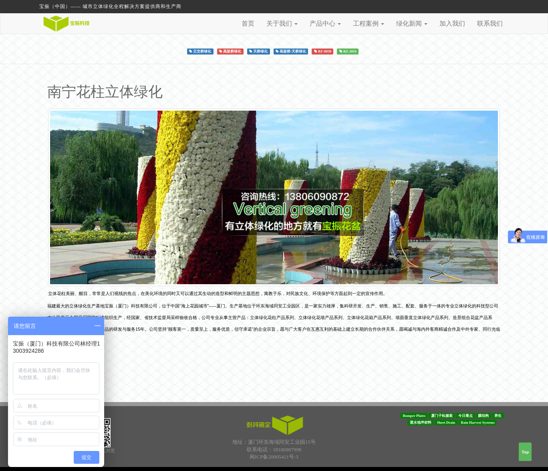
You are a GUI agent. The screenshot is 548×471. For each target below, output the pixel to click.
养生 (498, 416)
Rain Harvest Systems (478, 422)
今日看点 (465, 416)
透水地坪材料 (420, 422)
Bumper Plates (414, 416)
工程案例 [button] (368, 23)
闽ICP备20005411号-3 (274, 457)
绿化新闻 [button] (411, 23)
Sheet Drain (446, 422)
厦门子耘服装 (442, 416)
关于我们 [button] (282, 23)
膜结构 (483, 416)
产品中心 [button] (325, 23)
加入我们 (452, 23)
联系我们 (490, 23)
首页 (248, 23)
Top (525, 451)
